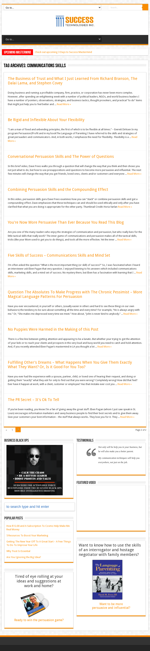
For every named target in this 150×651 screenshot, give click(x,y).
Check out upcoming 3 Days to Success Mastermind (63, 52)
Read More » (64, 104)
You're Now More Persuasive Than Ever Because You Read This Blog (66, 222)
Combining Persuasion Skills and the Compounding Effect (58, 189)
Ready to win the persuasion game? (39, 620)
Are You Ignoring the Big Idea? (23, 557)
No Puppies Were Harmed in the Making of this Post (53, 329)
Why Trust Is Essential (18, 551)
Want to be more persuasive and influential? (111, 606)
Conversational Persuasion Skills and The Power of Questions (61, 156)
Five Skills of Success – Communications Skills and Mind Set (59, 255)
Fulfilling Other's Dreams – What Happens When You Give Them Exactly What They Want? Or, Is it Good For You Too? (70, 364)
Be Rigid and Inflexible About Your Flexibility (46, 120)
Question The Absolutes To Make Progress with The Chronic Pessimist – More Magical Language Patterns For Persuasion (75, 294)
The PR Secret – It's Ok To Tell (33, 399)
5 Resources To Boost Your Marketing (27, 535)
